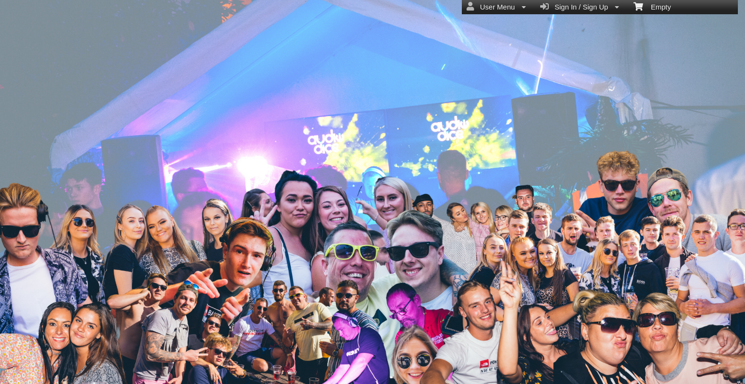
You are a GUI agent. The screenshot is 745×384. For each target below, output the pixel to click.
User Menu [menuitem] (496, 6)
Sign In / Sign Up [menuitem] (579, 6)
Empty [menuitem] (652, 6)
